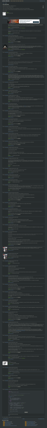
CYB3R (9, 363)
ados (8, 249)
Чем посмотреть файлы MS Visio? (31, 422)
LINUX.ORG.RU (5, 1)
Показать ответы (10, 80)
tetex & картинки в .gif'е (7, 421)
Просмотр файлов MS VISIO (30, 421)
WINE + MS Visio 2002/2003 (30, 423)
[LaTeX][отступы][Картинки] (8, 423)
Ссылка (12, 42)
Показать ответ (9, 42)
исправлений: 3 (23, 49)
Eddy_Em (9, 87)
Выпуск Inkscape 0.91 (7, 422)
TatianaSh (7, 12)
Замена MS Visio (7, 424)
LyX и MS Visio (6, 4)
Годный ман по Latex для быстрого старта (10, 425)
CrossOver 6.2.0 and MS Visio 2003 (31, 425)
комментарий (6, 35)
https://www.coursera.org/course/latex (20, 330)
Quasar (9, 27)
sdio (8, 92)
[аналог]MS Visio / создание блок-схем (31, 424)
